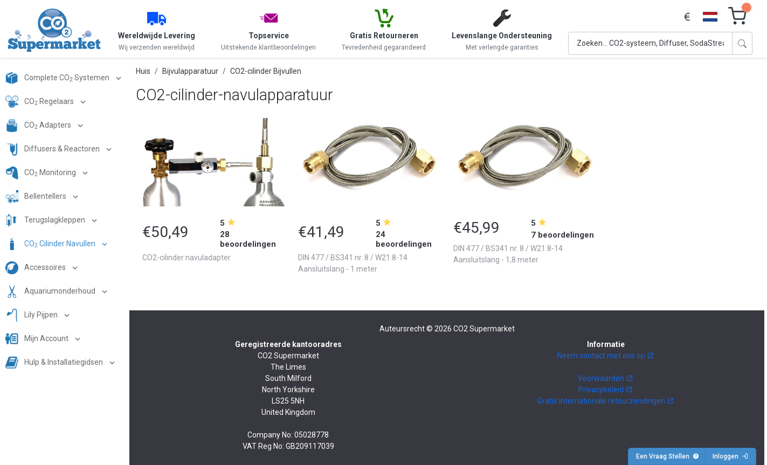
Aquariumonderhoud (51, 291)
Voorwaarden (605, 378)
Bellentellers (36, 196)
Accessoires (36, 267)
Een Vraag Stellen (667, 456)
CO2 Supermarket (484, 328)
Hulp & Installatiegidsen (55, 362)
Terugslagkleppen (46, 220)
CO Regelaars (40, 101)
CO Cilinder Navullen (51, 244)
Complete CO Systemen (58, 78)
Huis (143, 71)
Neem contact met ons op (605, 355)
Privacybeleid (605, 389)
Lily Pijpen (32, 315)
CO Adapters (39, 125)
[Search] (650, 43)
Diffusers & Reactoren (53, 149)
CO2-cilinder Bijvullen (265, 71)
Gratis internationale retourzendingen (605, 401)
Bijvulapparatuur (190, 71)
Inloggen (730, 456)
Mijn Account (37, 338)
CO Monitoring (41, 172)
